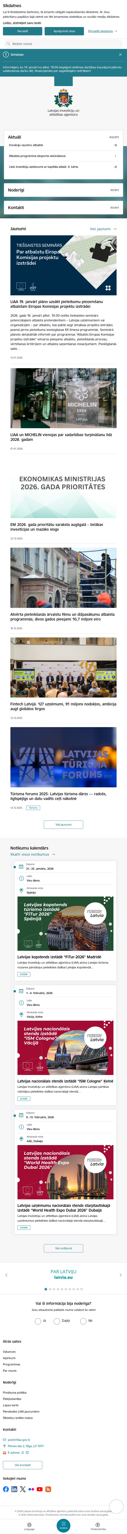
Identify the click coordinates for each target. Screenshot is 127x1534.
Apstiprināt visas (64, 31)
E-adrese (14, 1452)
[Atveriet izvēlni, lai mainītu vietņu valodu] (29, 1527)
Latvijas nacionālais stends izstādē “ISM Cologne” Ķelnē (65, 1081)
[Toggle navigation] (63, 1526)
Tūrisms (33, 807)
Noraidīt (22, 31)
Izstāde (24, 974)
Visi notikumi (63, 1248)
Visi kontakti (23, 1465)
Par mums (10, 1371)
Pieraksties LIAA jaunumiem (21, 1411)
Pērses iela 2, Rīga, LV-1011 (26, 1446)
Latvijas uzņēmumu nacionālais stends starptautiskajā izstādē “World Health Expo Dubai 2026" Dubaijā (63, 1208)
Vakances (9, 1352)
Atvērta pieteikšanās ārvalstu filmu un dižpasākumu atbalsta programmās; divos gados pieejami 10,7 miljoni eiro (62, 616)
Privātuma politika (15, 1392)
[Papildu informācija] (27, 1452)
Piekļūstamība (12, 1399)
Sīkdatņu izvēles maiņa (18, 1418)
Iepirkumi (9, 1358)
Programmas (11, 1364)
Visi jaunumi (63, 824)
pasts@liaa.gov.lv (19, 1440)
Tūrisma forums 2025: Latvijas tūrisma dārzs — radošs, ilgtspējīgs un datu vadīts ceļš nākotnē (58, 796)
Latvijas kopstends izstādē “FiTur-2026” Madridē (59, 957)
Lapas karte (10, 1405)
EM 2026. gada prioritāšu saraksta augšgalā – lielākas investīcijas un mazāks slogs (56, 527)
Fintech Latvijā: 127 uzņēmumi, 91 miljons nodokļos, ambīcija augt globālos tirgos (63, 706)
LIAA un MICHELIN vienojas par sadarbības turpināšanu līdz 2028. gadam (61, 437)
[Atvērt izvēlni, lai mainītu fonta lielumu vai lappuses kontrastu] (98, 1527)
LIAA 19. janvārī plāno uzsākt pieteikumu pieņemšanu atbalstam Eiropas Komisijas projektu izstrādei (56, 304)
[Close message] (120, 54)
